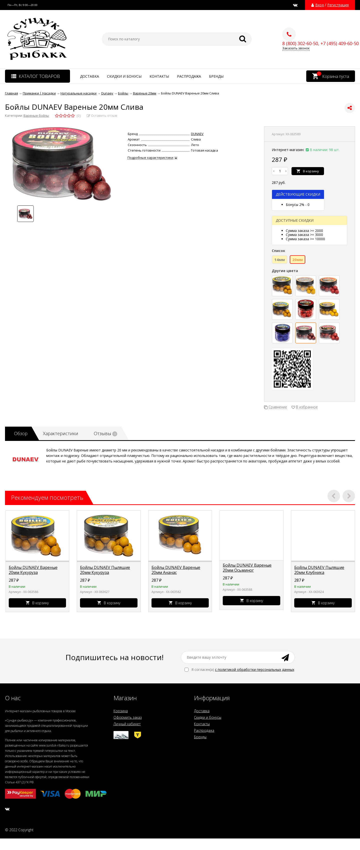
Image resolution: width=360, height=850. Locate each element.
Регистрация (338, 5)
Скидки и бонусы (124, 76)
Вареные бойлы (36, 115)
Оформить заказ (128, 717)
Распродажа (189, 76)
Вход (319, 5)
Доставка (89, 76)
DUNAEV (197, 134)
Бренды (216, 76)
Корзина (121, 710)
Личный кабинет (127, 723)
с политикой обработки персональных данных (254, 669)
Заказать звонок (296, 48)
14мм (279, 259)
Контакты (159, 76)
